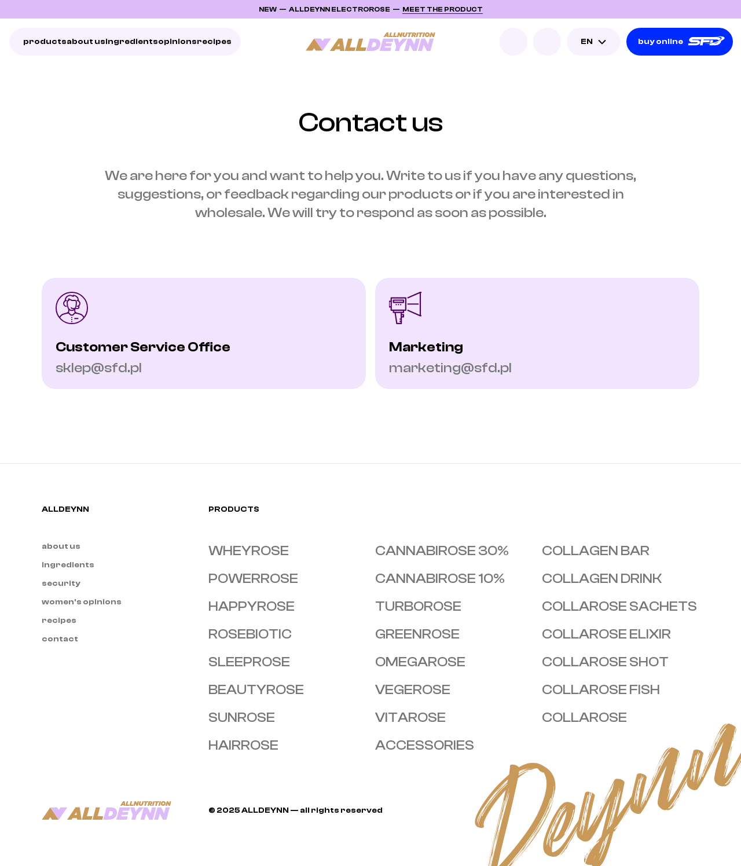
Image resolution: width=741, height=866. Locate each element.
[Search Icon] (513, 42)
